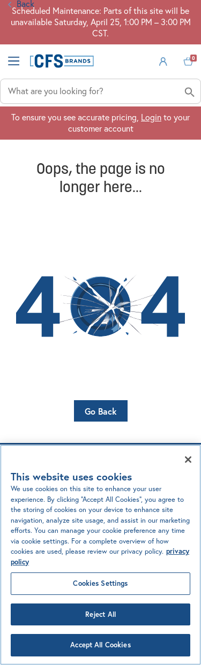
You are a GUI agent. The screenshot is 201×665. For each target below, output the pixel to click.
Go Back (101, 411)
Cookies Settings (100, 583)
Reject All (100, 614)
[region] (100, 555)
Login (151, 117)
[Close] (188, 459)
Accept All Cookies (100, 644)
